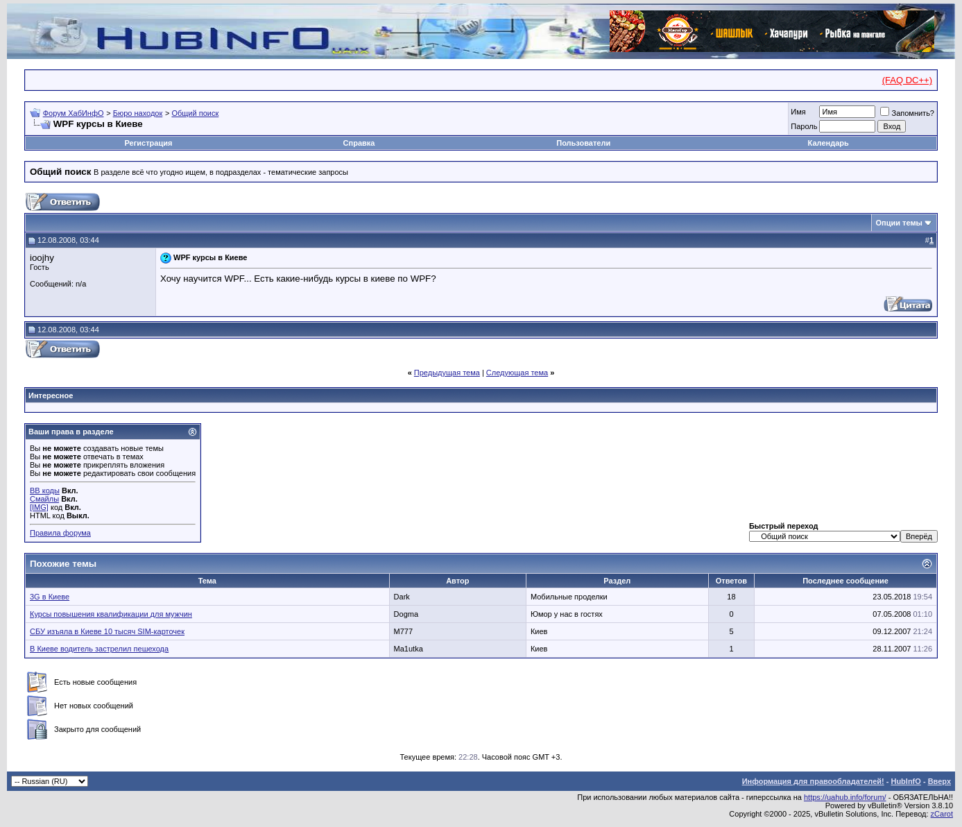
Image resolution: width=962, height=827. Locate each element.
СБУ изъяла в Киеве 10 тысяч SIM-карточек (107, 631)
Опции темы (899, 223)
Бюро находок (138, 113)
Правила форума (60, 533)
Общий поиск (194, 113)
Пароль (804, 126)
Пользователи (583, 143)
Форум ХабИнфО (73, 113)
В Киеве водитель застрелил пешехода (99, 649)
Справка (359, 143)
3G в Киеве (49, 596)
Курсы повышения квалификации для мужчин (111, 614)
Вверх (939, 781)
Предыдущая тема (447, 372)
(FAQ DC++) (907, 80)
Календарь (828, 143)
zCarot (942, 814)
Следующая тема (517, 372)
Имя (798, 112)
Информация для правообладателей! (813, 781)
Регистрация (149, 143)
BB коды (45, 490)
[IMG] (39, 507)
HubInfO (905, 781)
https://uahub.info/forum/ (845, 797)
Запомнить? (907, 113)
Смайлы (44, 499)
